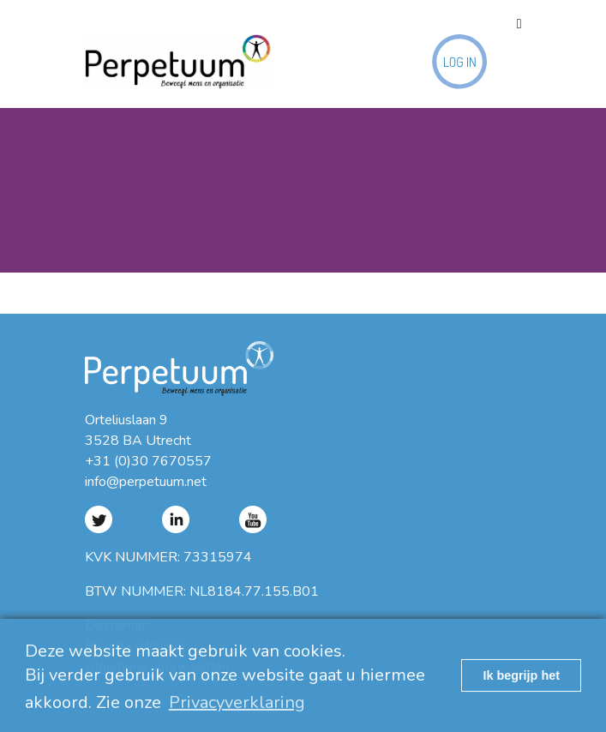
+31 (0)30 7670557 (148, 461)
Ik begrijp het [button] (521, 675)
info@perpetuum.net (146, 481)
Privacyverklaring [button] (237, 702)
